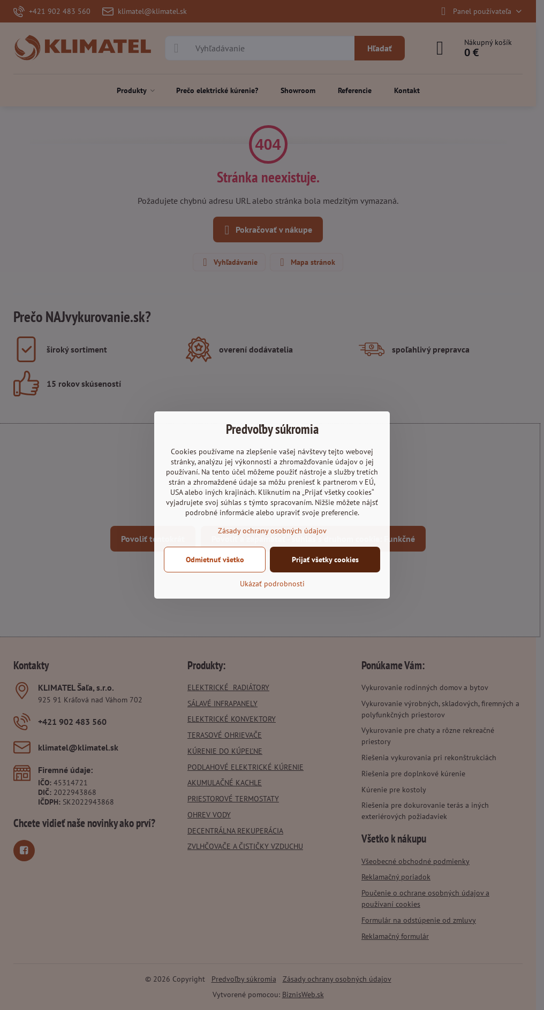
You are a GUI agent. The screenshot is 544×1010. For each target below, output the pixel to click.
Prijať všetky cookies (325, 559)
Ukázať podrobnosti (272, 583)
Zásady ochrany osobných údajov (272, 530)
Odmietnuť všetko (215, 559)
